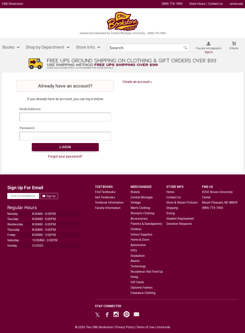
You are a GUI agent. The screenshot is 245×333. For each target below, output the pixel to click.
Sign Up (49, 196)
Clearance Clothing (143, 293)
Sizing (170, 213)
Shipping (172, 208)
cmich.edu (236, 4)
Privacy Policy (124, 327)
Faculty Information (107, 208)
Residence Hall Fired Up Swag (147, 274)
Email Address (30, 109)
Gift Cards (137, 282)
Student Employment (180, 218)
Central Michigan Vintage (142, 200)
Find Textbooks (105, 192)
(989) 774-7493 (172, 4)
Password (27, 128)
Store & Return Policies (182, 202)
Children (136, 229)
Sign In (209, 52)
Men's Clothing (140, 208)
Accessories (139, 218)
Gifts (134, 250)
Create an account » (137, 82)
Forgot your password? (65, 156)
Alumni (135, 261)
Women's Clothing (142, 213)
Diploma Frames (142, 287)
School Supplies (141, 234)
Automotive (138, 245)
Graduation (138, 256)
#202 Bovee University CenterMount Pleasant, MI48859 (219, 197)
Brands (135, 192)
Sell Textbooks (105, 197)
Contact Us (173, 197)
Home (170, 192)
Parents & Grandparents (146, 224)
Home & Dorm (140, 239)
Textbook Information (109, 202)
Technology (138, 266)
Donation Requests (179, 224)
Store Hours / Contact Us (206, 4)
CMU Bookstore (12, 4)
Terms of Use (145, 327)
